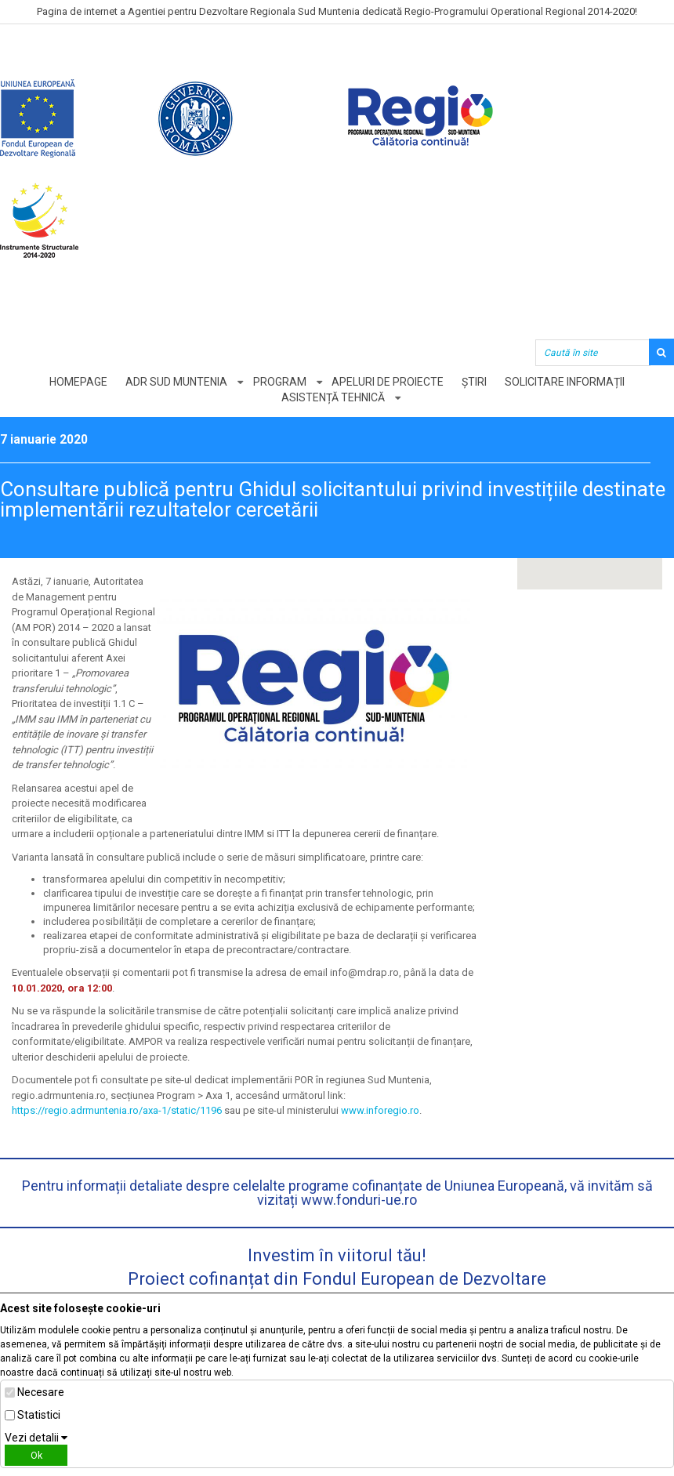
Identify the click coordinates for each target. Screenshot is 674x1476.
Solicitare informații (565, 381)
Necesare (40, 1392)
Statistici (38, 1415)
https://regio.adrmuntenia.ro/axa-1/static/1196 (117, 1110)
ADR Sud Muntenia (176, 381)
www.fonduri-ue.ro (359, 1199)
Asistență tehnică (333, 397)
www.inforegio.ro (380, 1110)
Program (279, 381)
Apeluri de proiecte (388, 381)
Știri (474, 381)
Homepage (78, 381)
